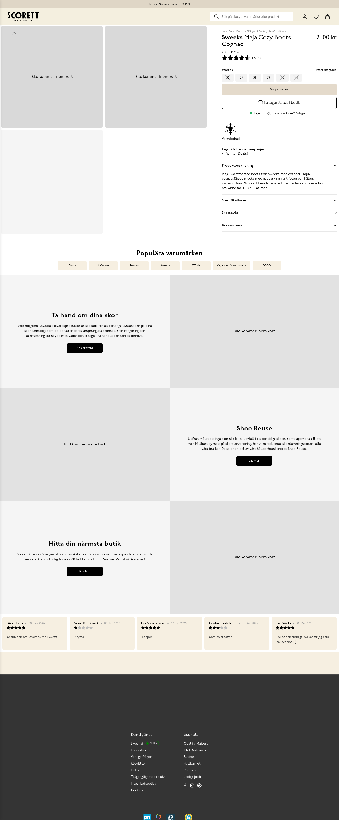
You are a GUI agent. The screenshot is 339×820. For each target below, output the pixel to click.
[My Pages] (305, 16)
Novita (134, 260)
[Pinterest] (199, 741)
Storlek (227, 70)
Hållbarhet (192, 719)
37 (241, 78)
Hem (224, 31)
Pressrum (191, 726)
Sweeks (165, 260)
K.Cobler (103, 260)
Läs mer (254, 455)
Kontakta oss (140, 706)
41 (296, 78)
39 (268, 78)
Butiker (189, 713)
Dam (231, 31)
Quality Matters (196, 699)
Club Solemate (195, 706)
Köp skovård (85, 342)
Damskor (241, 31)
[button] (188, 773)
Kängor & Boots (256, 31)
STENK (196, 260)
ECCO (267, 260)
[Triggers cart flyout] (327, 16)
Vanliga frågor (141, 713)
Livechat (145, 699)
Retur (135, 726)
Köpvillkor (138, 719)
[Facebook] (185, 741)
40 (282, 78)
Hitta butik (85, 565)
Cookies (137, 746)
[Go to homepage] (23, 16)
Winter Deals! (237, 153)
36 (227, 78)
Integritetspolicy (143, 739)
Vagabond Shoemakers (231, 260)
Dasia (72, 260)
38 (255, 78)
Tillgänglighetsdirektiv (148, 733)
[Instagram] (192, 741)
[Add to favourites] (14, 34)
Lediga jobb (192, 733)
